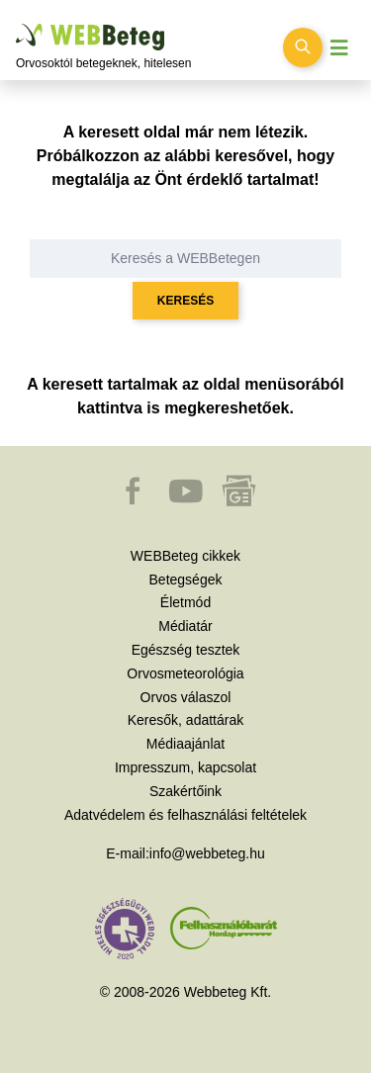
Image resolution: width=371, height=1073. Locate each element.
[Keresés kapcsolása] (303, 47)
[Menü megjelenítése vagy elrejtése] (339, 48)
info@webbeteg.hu (207, 853)
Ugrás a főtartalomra (16, 24)
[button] (134, 500)
